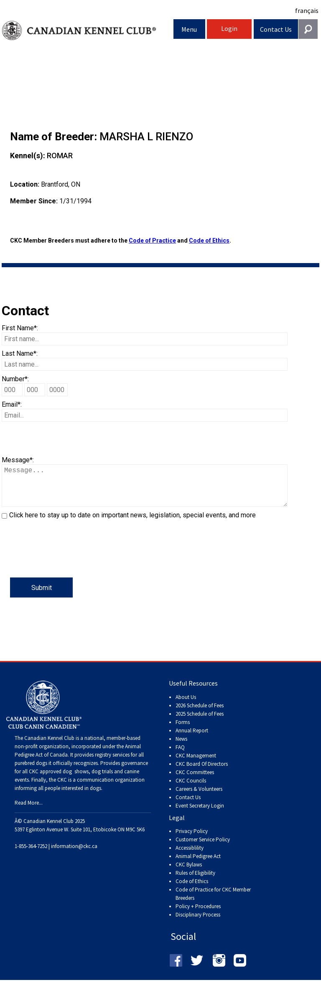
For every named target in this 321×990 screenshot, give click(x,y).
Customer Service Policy (203, 847)
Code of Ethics (209, 240)
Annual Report (192, 738)
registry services (112, 763)
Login (229, 28)
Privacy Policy (192, 839)
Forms (183, 730)
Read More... (29, 811)
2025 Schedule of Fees (200, 722)
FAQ (180, 755)
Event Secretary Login (200, 814)
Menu (189, 29)
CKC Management (196, 763)
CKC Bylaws (189, 872)
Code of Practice (152, 240)
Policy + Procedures (198, 914)
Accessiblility (190, 856)
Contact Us (276, 29)
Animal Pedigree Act (198, 864)
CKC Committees (195, 780)
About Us (186, 705)
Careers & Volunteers (199, 797)
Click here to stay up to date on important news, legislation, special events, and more (132, 523)
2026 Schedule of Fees (200, 713)
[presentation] (65, 561)
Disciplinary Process (198, 923)
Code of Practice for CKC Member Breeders (213, 902)
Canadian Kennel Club (87, 31)
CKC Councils (191, 789)
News (181, 747)
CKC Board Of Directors (202, 772)
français (306, 10)
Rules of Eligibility (195, 881)
